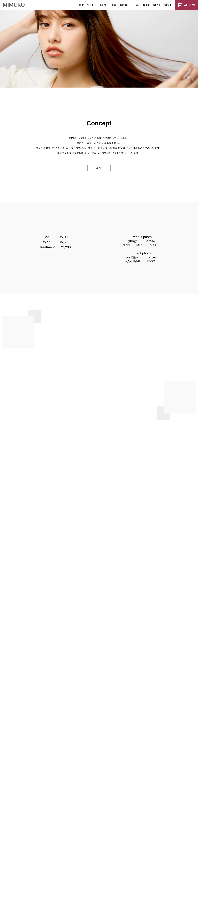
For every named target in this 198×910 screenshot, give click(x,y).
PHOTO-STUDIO (120, 5)
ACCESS (92, 5)
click (99, 168)
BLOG (146, 5)
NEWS (136, 5)
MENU (104, 5)
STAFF (168, 5)
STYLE (157, 5)
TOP (81, 5)
